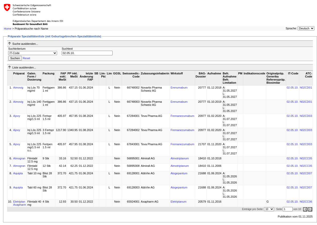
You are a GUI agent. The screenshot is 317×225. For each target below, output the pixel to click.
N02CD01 (306, 87)
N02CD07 (306, 173)
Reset (26, 58)
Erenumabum (178, 87)
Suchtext (67, 48)
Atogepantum (178, 173)
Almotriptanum (179, 158)
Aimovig (18, 87)
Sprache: (291, 28)
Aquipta (18, 173)
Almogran (19, 158)
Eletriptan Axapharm (19, 203)
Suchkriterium (16, 48)
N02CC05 (306, 158)
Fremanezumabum (182, 115)
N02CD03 (306, 115)
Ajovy (16, 115)
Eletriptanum (178, 201)
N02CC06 (306, 201)
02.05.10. (292, 87)
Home (7, 28)
